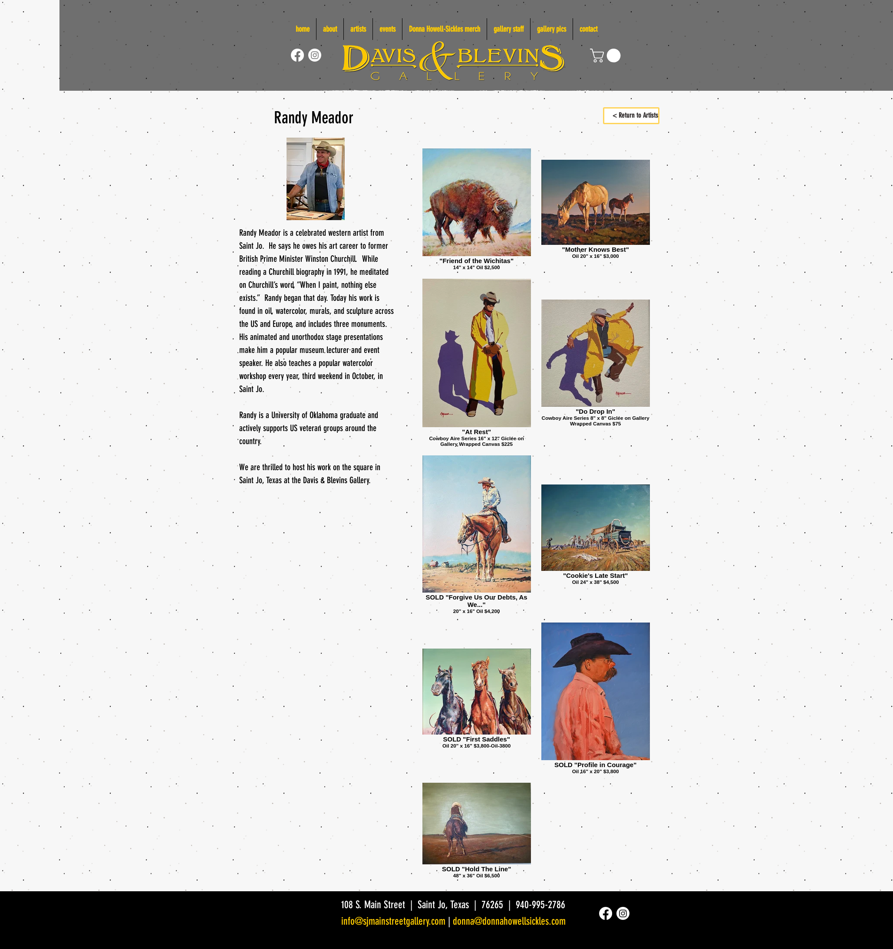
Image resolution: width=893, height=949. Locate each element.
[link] (607, 56)
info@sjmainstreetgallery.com (393, 921)
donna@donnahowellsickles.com (509, 921)
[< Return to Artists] (631, 115)
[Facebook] (297, 55)
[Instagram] (314, 55)
